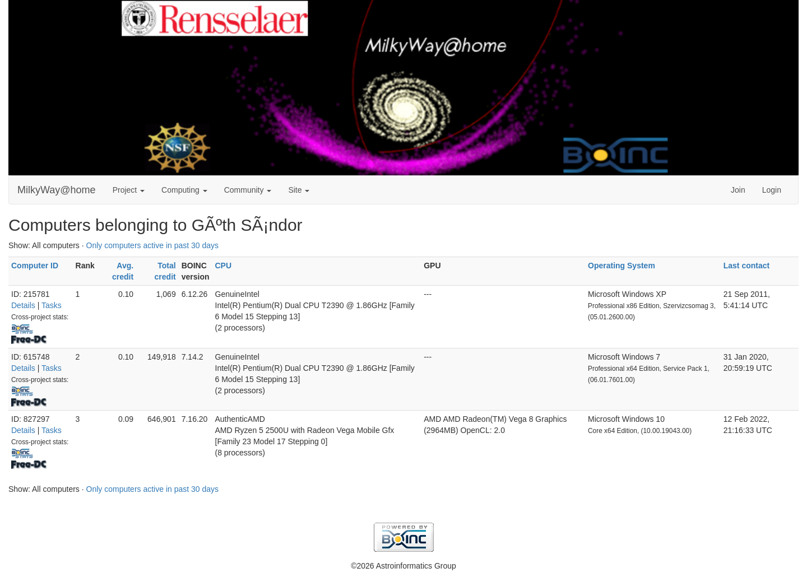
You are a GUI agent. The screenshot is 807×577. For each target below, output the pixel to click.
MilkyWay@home (56, 190)
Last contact (746, 265)
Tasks (51, 305)
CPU (223, 265)
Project (129, 189)
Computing (184, 189)
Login (771, 189)
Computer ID (34, 265)
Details (23, 305)
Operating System (621, 265)
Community (248, 189)
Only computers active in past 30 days (152, 245)
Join (738, 189)
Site (298, 189)
